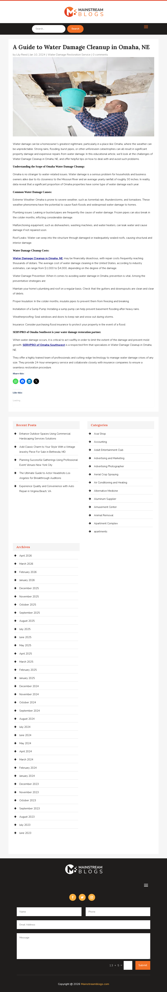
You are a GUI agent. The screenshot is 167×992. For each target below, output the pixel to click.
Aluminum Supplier (105, 499)
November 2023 (29, 792)
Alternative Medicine (106, 491)
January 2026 (27, 580)
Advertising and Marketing (109, 458)
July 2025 (24, 629)
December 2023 (29, 784)
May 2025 (25, 645)
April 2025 (25, 653)
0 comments (100, 55)
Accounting (100, 442)
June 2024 (25, 735)
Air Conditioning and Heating (110, 482)
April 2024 (25, 751)
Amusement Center (105, 507)
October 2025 (27, 604)
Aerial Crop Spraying (106, 474)
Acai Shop (100, 433)
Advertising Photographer (109, 466)
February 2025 (28, 670)
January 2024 (27, 776)
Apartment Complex (106, 523)
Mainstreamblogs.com (95, 984)
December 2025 (29, 588)
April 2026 (25, 555)
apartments (100, 531)
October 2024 (27, 702)
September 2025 (29, 612)
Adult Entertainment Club (108, 450)
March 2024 (26, 759)
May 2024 (25, 743)
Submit (143, 965)
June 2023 (25, 833)
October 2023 (27, 800)
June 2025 (25, 637)
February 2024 (28, 768)
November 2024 (29, 694)
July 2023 (24, 825)
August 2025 (27, 621)
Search (75, 28)
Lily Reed (21, 55)
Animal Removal (103, 515)
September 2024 (29, 710)
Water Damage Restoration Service (69, 55)
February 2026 (28, 572)
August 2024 (27, 719)
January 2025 (27, 678)
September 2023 (29, 808)
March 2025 (26, 661)
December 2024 (29, 686)
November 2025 (29, 596)
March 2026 (26, 564)
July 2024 (24, 727)
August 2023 (27, 817)
